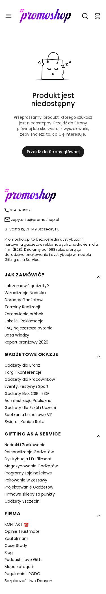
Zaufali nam (16, 538)
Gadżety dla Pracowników (30, 379)
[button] (97, 15)
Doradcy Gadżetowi (24, 300)
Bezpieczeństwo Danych (28, 581)
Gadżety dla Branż (22, 365)
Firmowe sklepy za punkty (30, 494)
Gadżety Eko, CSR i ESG (27, 393)
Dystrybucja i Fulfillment (28, 459)
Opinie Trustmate (22, 531)
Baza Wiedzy (17, 335)
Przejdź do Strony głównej (53, 152)
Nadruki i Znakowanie (25, 445)
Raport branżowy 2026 (26, 342)
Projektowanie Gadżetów (29, 487)
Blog (9, 552)
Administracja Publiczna (28, 400)
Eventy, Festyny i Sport (27, 386)
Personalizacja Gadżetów (29, 452)
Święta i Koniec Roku (24, 421)
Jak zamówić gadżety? (27, 286)
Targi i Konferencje (23, 372)
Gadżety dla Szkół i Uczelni (30, 407)
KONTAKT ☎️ (17, 524)
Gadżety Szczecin (22, 501)
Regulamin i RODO (22, 574)
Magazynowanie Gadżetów (31, 466)
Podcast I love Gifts (23, 559)
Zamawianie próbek (24, 314)
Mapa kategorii (19, 566)
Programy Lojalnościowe (28, 473)
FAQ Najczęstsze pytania (29, 328)
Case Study (16, 545)
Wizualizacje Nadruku (25, 293)
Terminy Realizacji (22, 307)
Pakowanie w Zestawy (26, 480)
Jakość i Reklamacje (24, 321)
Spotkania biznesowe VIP (29, 414)
